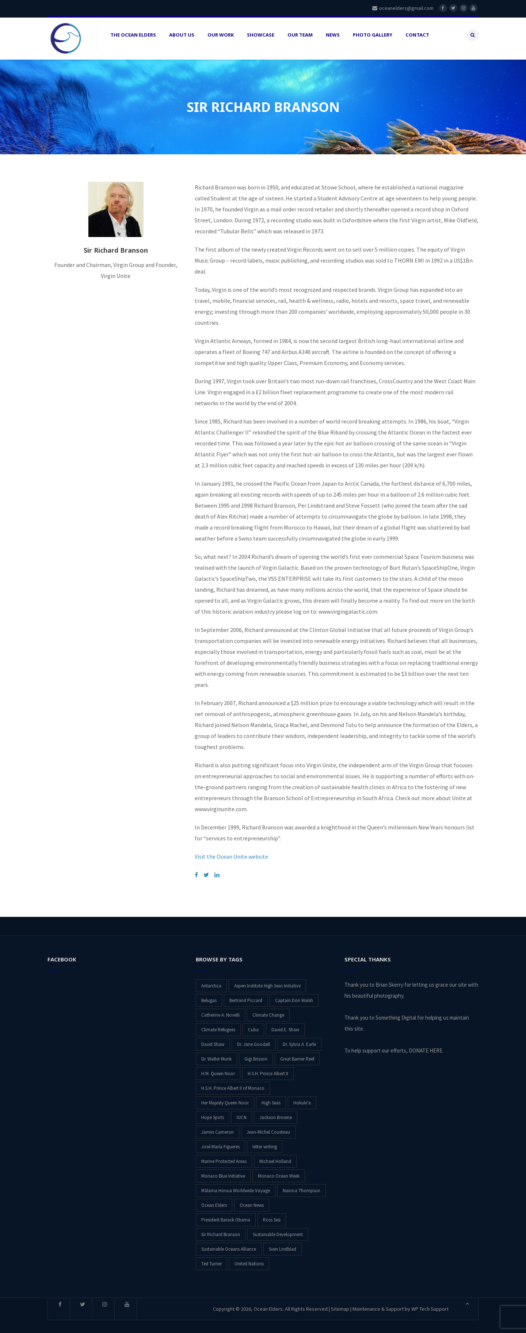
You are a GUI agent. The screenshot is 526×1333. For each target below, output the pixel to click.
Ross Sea (272, 1214)
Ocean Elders (214, 1200)
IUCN (242, 1112)
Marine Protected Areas (224, 1156)
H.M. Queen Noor (218, 1068)
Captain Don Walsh (294, 995)
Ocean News (252, 1200)
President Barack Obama (225, 1214)
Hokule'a (302, 1097)
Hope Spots (212, 1112)
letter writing (264, 1141)
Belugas (209, 995)
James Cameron (217, 1126)
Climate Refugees (218, 1024)
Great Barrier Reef (297, 1053)
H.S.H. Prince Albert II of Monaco (232, 1083)
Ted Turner (211, 1258)
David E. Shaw (285, 1024)
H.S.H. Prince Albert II (268, 1068)
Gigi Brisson (255, 1053)
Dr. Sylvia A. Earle (299, 1039)
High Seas (271, 1097)
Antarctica (211, 980)
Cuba (253, 1024)
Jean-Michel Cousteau (268, 1126)
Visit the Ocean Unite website (231, 851)
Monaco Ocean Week (279, 1170)
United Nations (249, 1258)
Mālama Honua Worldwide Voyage (235, 1185)
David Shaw (212, 1039)
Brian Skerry (389, 979)
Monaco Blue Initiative (223, 1170)
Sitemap (340, 1303)
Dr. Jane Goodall (253, 1039)
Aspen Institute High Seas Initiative (267, 980)
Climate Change (268, 1009)
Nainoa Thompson (301, 1185)
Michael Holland (275, 1156)
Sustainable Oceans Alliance (228, 1243)
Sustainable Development (278, 1229)
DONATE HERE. (426, 1045)
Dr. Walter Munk (216, 1053)
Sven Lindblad (282, 1243)
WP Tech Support (430, 1303)
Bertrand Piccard (245, 995)
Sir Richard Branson (220, 1229)
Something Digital (396, 1012)
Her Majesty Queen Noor (225, 1097)
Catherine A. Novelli (220, 1009)
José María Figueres (220, 1141)
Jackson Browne (275, 1112)
